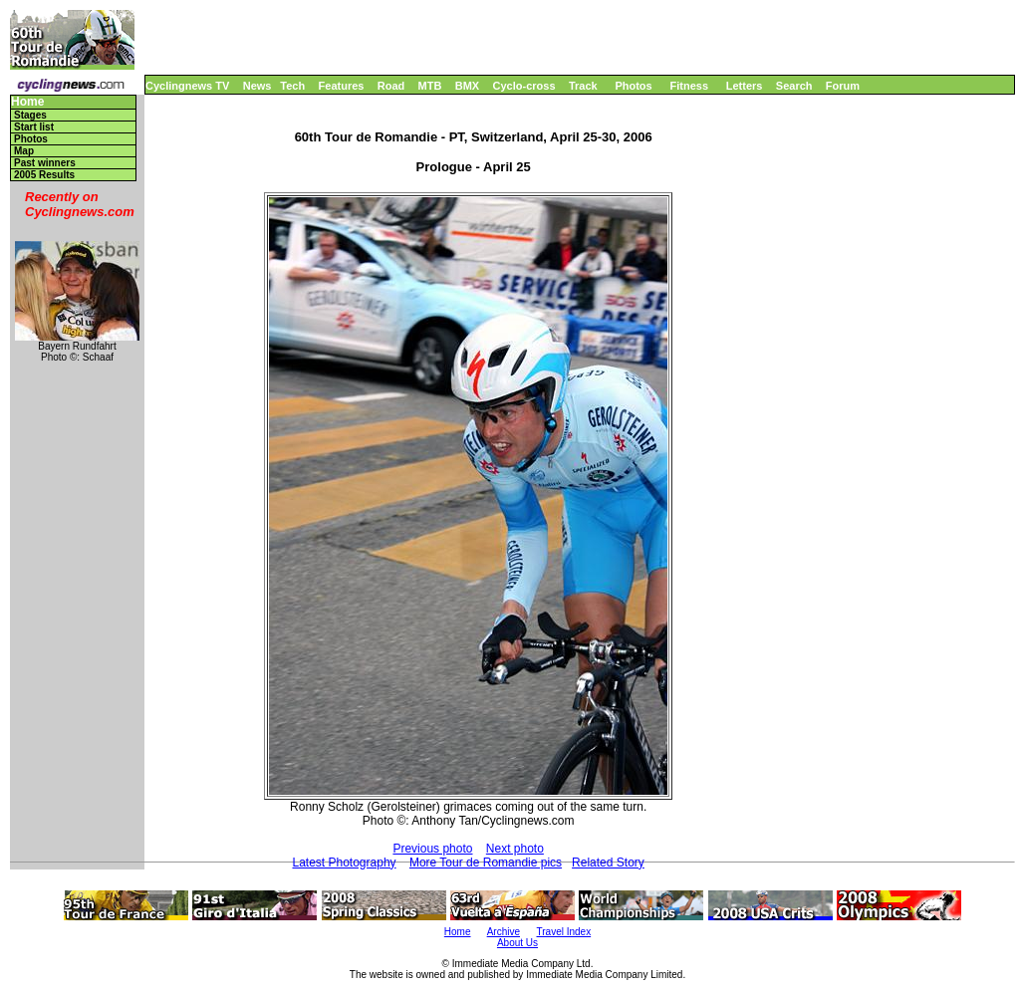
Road (391, 86)
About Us (517, 942)
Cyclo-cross (524, 86)
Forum (843, 86)
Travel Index (564, 931)
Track (583, 86)
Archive (503, 931)
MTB (430, 86)
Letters (744, 86)
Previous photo (432, 849)
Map (24, 150)
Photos (633, 86)
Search (794, 86)
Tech (292, 86)
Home (27, 102)
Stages (30, 115)
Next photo (515, 849)
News (257, 86)
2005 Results (44, 174)
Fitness (688, 86)
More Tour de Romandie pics (485, 862)
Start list (34, 127)
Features (342, 86)
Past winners (45, 162)
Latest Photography (343, 862)
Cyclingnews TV (187, 86)
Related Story (608, 862)
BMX (467, 86)
